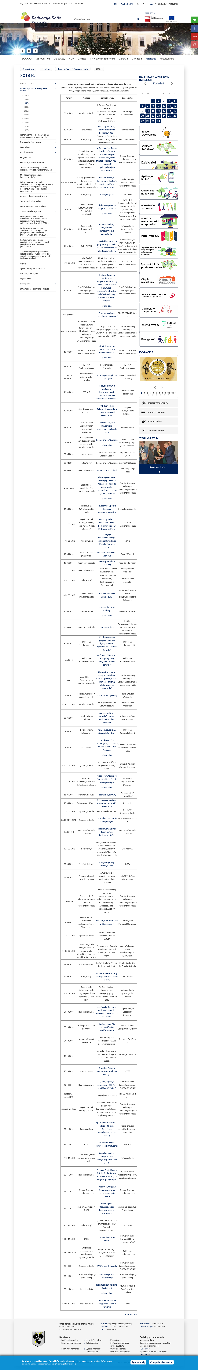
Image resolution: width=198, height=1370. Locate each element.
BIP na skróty (155, 421)
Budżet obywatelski (69, 1340)
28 (147, 121)
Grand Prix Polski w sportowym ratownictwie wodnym (106, 1071)
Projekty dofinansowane (102, 58)
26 (174, 115)
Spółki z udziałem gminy (30, 201)
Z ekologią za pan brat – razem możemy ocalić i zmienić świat (107, 803)
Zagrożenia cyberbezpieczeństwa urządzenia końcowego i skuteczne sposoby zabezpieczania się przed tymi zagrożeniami (35, 255)
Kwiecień (158, 83)
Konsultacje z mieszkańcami (32, 162)
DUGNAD (27, 58)
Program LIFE (25, 157)
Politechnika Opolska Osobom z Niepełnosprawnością (107, 509)
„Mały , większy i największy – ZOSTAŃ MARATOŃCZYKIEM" (106, 1085)
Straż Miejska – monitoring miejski (34, 289)
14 (147, 110)
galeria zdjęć (106, 214)
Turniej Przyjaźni (107, 195)
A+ (138, 4)
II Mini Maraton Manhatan (107, 440)
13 (151, 395)
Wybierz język (127, 4)
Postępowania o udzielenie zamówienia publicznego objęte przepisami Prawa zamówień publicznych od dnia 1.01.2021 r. (34, 231)
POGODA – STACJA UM (74, 4)
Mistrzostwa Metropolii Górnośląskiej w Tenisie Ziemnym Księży (107, 779)
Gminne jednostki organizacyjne (33, 196)
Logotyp (23, 263)
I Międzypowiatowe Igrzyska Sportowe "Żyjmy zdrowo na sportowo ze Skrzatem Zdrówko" (107, 643)
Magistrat (151, 58)
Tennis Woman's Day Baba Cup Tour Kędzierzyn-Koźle (107, 832)
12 (174, 105)
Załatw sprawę (156, 430)
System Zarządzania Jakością (32, 268)
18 (169, 110)
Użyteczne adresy (118, 1349)
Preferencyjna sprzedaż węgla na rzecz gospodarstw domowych (34, 136)
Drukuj (128, 1314)
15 (153, 110)
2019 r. (26, 107)
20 (142, 115)
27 (142, 121)
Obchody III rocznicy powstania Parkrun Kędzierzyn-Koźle (107, 129)
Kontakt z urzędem (158, 403)
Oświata (82, 58)
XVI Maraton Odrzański (107, 1266)
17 (164, 110)
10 (164, 105)
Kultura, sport (167, 58)
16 (158, 110)
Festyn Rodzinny (107, 627)
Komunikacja (115, 1340)
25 (169, 115)
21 (147, 115)
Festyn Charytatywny (107, 795)
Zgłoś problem (92, 1343)
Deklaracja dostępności (30, 273)
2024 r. (26, 126)
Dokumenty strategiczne (30, 142)
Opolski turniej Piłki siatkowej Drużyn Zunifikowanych (107, 1027)
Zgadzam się (138, 1362)
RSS (116, 4)
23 (158, 115)
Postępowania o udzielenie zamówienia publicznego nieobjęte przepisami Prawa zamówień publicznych (35, 243)
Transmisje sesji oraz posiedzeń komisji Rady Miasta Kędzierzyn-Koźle (36, 169)
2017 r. (26, 99)
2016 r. (26, 95)
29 (153, 121)
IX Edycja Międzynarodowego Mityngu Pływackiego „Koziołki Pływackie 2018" (107, 540)
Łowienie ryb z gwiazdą (107, 695)
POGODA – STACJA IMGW (54, 4)
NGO (71, 58)
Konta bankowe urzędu (71, 1343)
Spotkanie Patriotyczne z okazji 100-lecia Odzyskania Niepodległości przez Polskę (107, 1129)
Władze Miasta (26, 152)
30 (158, 121)
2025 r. (26, 130)
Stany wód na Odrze (70, 1349)
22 (153, 115)
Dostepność (25, 284)
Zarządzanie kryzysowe (30, 211)
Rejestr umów (26, 279)
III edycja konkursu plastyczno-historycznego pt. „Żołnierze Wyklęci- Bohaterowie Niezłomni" (107, 392)
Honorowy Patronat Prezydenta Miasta (73, 69)
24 (164, 115)
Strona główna (28, 69)
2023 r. (26, 122)
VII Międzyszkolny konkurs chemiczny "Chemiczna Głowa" (107, 349)
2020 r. (26, 111)
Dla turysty (59, 58)
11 (169, 105)
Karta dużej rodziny (94, 1340)
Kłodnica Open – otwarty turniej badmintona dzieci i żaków (107, 976)
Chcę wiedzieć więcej (161, 1362)
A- (144, 4)
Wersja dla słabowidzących (166, 4)
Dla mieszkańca (27, 83)
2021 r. (26, 115)
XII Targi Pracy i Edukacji (107, 470)
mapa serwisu (150, 13)
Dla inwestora (42, 58)
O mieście (137, 58)
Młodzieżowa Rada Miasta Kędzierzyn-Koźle (31, 176)
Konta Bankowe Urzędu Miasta (33, 206)
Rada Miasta (25, 147)
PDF (135, 1314)
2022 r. (26, 118)
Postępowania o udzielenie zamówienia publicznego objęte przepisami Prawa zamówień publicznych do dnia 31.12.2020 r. (34, 219)
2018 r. (26, 103)
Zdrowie (123, 58)
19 (174, 110)
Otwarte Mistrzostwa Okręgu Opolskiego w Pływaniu (106, 1303)
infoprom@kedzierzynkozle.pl (120, 1324)
